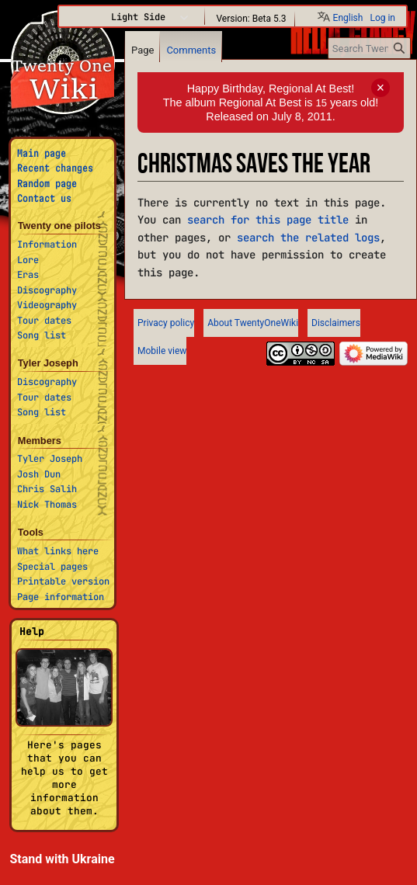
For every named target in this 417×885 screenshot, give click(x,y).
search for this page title (268, 220)
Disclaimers (335, 323)
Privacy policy (165, 323)
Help (31, 631)
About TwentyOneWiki (252, 323)
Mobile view (161, 350)
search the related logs (308, 238)
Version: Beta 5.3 (251, 17)
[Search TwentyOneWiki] (369, 48)
